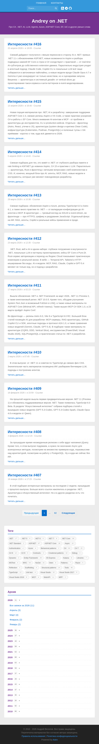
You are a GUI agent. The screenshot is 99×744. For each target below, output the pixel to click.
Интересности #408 (24, 432)
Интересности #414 (24, 152)
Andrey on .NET (49, 21)
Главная (41, 3)
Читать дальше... (16, 88)
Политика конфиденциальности (62, 736)
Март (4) (14, 615)
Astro (55, 740)
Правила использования (33, 736)
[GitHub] (70, 8)
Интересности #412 (24, 238)
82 (55, 513)
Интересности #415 (24, 101)
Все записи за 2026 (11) (22, 605)
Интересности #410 (24, 352)
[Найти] (56, 8)
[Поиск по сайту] (40, 8)
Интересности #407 (24, 475)
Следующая (68, 513)
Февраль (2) (16, 619)
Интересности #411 (24, 285)
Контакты (57, 3)
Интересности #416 (24, 44)
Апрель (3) (15, 610)
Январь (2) (15, 624)
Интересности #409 (24, 388)
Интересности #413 (24, 195)
